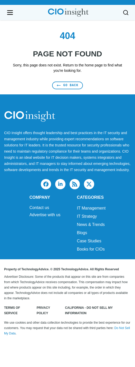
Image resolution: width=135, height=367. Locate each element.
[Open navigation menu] (10, 12)
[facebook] (46, 184)
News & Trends (91, 224)
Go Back (68, 85)
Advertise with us (45, 215)
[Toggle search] (126, 12)
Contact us (39, 208)
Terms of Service (12, 310)
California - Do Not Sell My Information (89, 310)
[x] (89, 184)
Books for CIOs (91, 249)
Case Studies (89, 241)
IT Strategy (87, 216)
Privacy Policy (43, 310)
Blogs (82, 233)
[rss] (75, 184)
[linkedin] (60, 184)
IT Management (91, 208)
